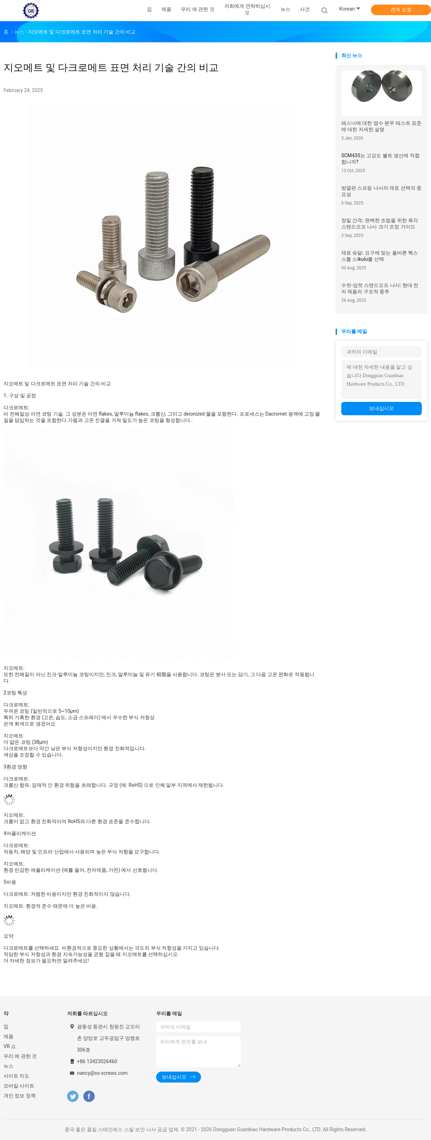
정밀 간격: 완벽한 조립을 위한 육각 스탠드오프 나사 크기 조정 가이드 (379, 223)
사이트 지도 (16, 1076)
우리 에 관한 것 (20, 1056)
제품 (8, 1036)
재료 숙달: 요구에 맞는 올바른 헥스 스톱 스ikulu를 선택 (379, 256)
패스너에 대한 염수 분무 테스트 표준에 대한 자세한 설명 (381, 126)
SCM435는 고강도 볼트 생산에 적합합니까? (380, 159)
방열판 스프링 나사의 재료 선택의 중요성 (381, 191)
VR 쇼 (10, 1046)
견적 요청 (400, 9)
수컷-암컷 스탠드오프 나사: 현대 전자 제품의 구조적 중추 (379, 288)
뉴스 (8, 1066)
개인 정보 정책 (20, 1095)
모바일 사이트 (19, 1086)
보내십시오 (381, 408)
